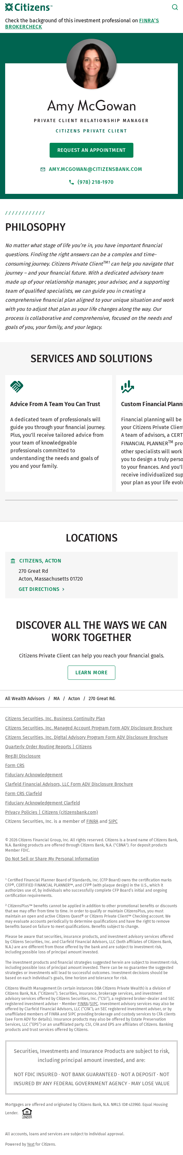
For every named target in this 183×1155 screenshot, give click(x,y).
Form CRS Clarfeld (23, 793)
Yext (30, 1144)
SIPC (113, 821)
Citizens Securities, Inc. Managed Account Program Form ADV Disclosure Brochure (88, 728)
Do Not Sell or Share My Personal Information (52, 859)
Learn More (91, 672)
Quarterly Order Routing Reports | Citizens (48, 747)
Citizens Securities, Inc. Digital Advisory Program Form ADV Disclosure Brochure (86, 737)
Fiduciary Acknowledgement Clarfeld (42, 803)
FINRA (92, 821)
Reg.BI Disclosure (23, 756)
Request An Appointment (91, 150)
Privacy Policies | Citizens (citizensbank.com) (51, 812)
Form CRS (14, 765)
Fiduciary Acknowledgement (34, 775)
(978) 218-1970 (91, 182)
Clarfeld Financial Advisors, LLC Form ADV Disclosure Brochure (69, 784)
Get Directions (39, 589)
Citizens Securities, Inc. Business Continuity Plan (55, 718)
